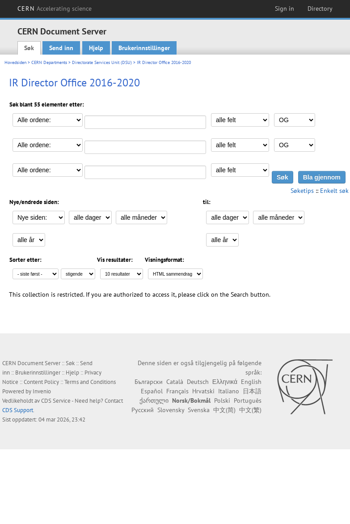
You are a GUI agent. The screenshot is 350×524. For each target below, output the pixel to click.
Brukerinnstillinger (144, 48)
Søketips (302, 191)
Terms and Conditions (90, 382)
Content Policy (41, 382)
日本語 (252, 391)
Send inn (61, 48)
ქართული (154, 400)
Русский (142, 410)
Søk (29, 48)
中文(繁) (250, 410)
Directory (320, 8)
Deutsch (198, 382)
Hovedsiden (15, 62)
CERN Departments (49, 62)
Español (152, 391)
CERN (54, 8)
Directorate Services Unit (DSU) (102, 62)
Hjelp (96, 48)
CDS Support (17, 410)
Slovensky (170, 410)
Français (177, 391)
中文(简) (224, 410)
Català (174, 382)
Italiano (228, 391)
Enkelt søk (334, 191)
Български (149, 382)
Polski (222, 400)
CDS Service (56, 401)
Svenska (199, 410)
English (251, 382)
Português (247, 400)
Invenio (42, 391)
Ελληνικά (224, 382)
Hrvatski (203, 391)
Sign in (284, 8)
